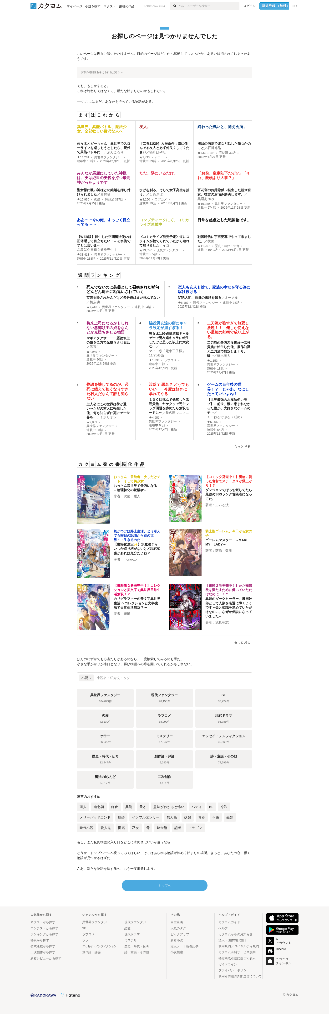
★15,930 (83, 199)
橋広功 (95, 302)
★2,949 (91, 352)
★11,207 (203, 246)
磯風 (127, 614)
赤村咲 (105, 194)
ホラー (159, 157)
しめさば (156, 194)
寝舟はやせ (157, 152)
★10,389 (203, 204)
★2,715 (144, 157)
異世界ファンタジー (108, 157)
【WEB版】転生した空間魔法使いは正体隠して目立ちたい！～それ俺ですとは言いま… (104, 241)
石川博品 (214, 148)
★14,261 (83, 157)
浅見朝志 (222, 622)
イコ (166, 245)
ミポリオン (108, 417)
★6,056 (212, 422)
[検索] (174, 6)
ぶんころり (115, 152)
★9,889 (91, 422)
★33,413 (83, 254)
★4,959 (154, 417)
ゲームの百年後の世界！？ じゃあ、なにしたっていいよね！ (228, 389)
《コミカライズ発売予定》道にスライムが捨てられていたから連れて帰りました (164, 241)
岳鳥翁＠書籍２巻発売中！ (97, 250)
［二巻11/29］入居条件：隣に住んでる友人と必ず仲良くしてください (164, 148)
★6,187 (183, 302)
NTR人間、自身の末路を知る (200, 297)
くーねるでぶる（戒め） (225, 417)
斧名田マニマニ (177, 413)
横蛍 (211, 241)
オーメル (231, 297)
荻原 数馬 (223, 550)
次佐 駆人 (132, 496)
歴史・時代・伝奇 (227, 246)
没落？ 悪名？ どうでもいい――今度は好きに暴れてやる (169, 389)
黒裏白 (95, 347)
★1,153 (212, 360)
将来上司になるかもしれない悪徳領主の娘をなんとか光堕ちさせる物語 (107, 327)
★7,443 (91, 307)
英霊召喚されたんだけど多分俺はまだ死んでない (123, 297)
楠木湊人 (223, 356)
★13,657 (145, 250)
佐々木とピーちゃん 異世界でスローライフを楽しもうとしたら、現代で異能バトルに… (103, 148)
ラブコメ (161, 199)
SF (212, 152)
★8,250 (144, 199)
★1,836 (154, 360)
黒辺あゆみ (205, 199)
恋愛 (97, 199)
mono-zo (130, 559)
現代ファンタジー (169, 250)
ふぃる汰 (222, 505)
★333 (201, 152)
